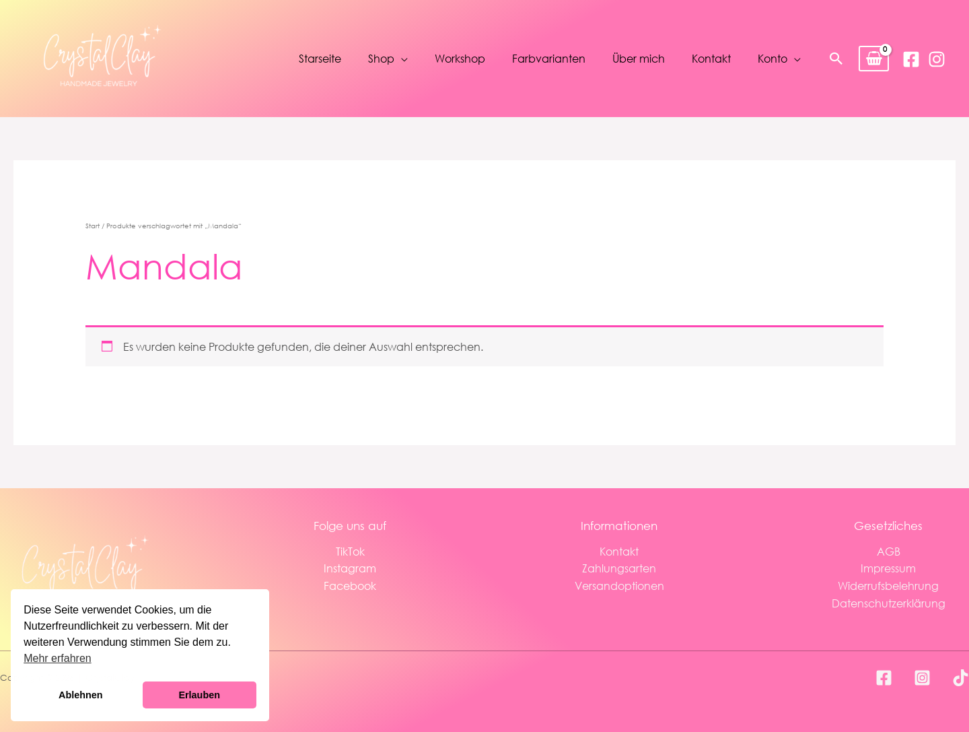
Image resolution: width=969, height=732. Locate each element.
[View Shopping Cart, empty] (874, 59)
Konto (772, 58)
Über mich (638, 58)
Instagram (350, 568)
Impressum (888, 568)
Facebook (350, 585)
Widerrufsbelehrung (888, 585)
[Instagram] (936, 59)
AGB (888, 551)
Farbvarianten (548, 58)
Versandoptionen (619, 585)
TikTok (350, 551)
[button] (836, 58)
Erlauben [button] (199, 695)
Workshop (460, 58)
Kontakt (711, 58)
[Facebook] (911, 59)
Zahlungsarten (619, 568)
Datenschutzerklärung (888, 603)
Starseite (320, 58)
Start (92, 226)
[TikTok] (960, 677)
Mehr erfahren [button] (58, 658)
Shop (381, 58)
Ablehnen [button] (81, 695)
